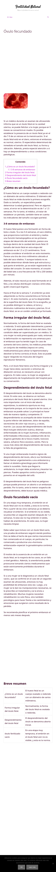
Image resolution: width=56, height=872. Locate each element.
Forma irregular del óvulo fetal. (20, 172)
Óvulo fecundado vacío (16, 178)
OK (21, 867)
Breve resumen (12, 181)
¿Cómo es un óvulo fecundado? (20, 166)
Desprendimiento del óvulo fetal (20, 175)
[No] (53, 863)
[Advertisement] (28, 65)
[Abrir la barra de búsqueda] (48, 17)
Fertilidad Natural (28, 6)
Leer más (32, 867)
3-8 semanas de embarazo (21, 169)
